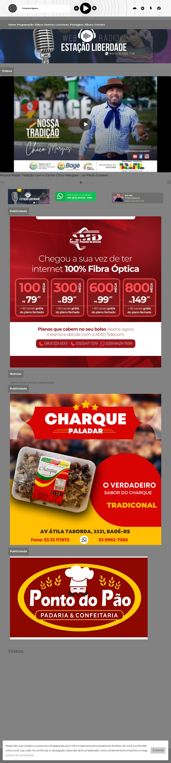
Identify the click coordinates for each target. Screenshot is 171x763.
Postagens (77, 24)
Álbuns (89, 24)
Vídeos (39, 24)
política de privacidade (19, 755)
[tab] (81, 183)
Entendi (158, 750)
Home (12, 24)
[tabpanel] (85, 127)
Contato (99, 24)
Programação (25, 24)
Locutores (62, 24)
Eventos (49, 24)
